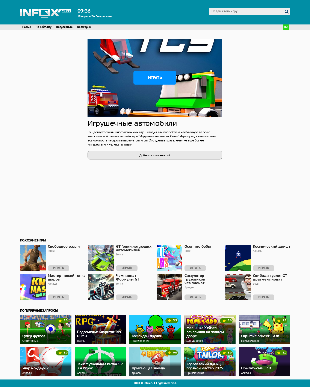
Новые (26, 27)
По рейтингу (43, 27)
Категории (84, 27)
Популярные (64, 27)
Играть (155, 77)
